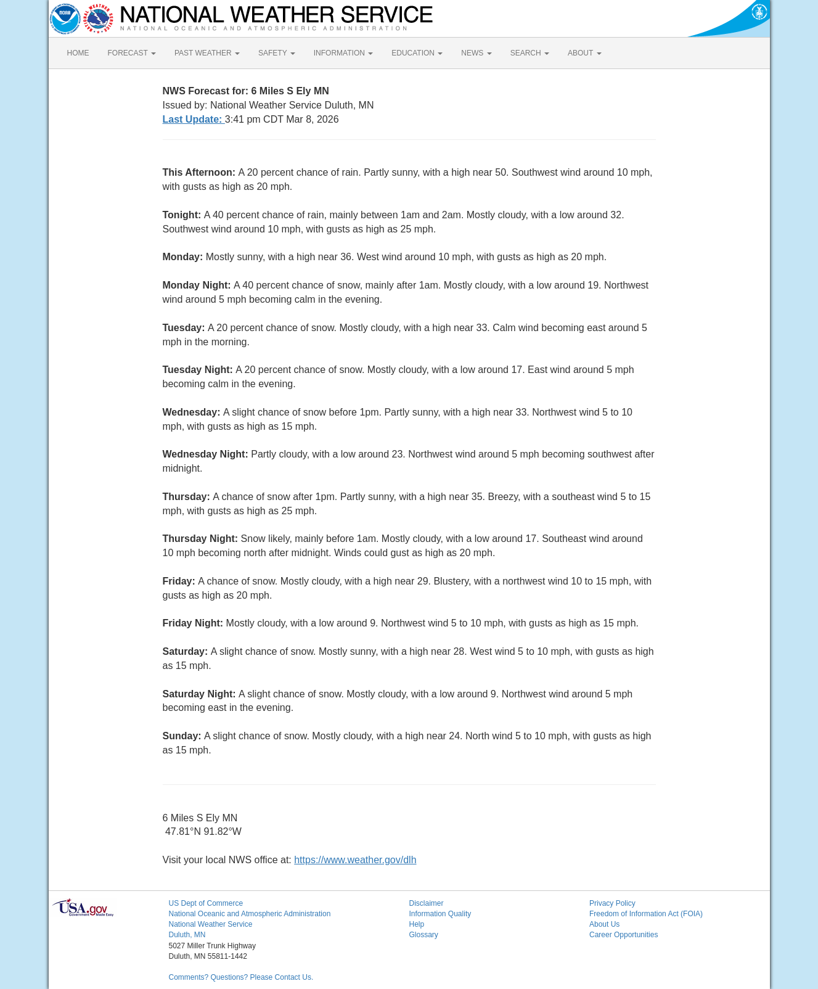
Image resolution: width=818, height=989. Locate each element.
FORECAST (132, 53)
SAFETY (276, 53)
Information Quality (440, 913)
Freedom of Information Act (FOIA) (646, 913)
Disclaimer (426, 903)
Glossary (423, 934)
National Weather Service (211, 924)
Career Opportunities (623, 934)
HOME (78, 53)
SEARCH (529, 53)
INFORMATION (343, 53)
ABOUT (584, 53)
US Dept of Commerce (206, 903)
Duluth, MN (187, 934)
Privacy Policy (612, 903)
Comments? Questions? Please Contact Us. (241, 977)
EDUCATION (417, 53)
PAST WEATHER (207, 53)
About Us (604, 924)
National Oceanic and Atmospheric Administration (250, 913)
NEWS (476, 53)
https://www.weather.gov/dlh (355, 860)
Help (417, 924)
